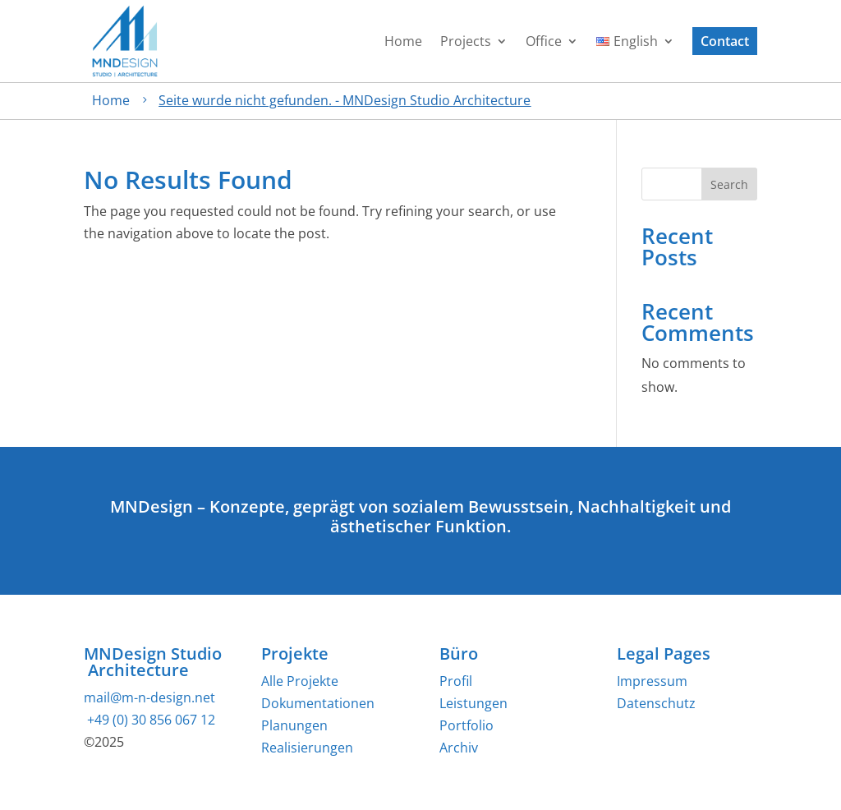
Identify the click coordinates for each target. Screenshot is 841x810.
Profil (455, 681)
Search (729, 184)
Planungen (294, 725)
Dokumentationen (318, 703)
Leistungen (473, 703)
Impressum (652, 681)
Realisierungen (307, 748)
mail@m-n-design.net (149, 697)
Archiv (458, 748)
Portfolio (466, 725)
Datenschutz (656, 703)
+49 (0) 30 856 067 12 (149, 720)
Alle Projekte (299, 681)
